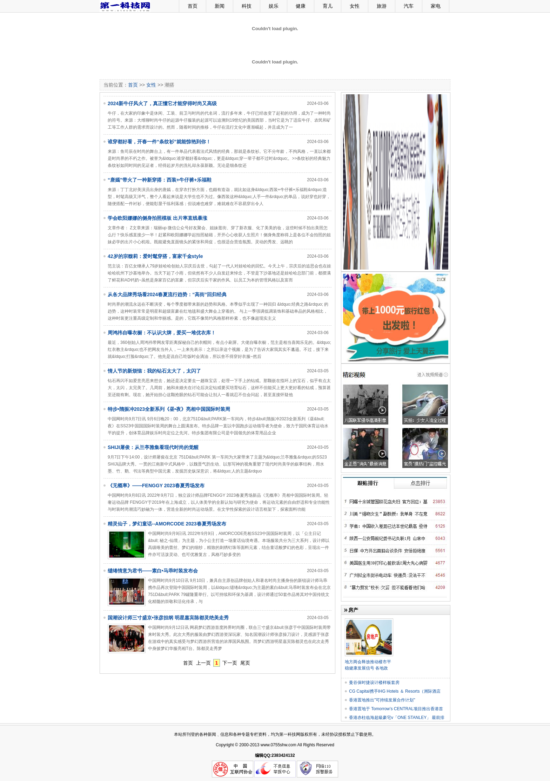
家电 (436, 6)
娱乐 (274, 6)
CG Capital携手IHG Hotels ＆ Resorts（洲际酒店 (395, 691)
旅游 (382, 6)
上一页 (203, 663)
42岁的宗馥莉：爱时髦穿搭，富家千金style (155, 256)
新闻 (219, 6)
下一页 (229, 663)
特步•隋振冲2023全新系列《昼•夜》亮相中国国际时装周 (169, 409)
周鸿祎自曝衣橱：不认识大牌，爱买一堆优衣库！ (162, 332)
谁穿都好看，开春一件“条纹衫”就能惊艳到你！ (159, 141)
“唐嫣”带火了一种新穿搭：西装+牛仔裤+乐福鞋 (160, 180)
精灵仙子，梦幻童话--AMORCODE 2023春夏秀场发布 (167, 524)
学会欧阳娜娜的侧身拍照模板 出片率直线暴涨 (157, 218)
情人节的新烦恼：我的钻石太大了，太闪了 (154, 371)
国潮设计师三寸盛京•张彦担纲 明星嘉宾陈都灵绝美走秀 (168, 617)
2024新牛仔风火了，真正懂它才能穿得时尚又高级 (162, 103)
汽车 (409, 6)
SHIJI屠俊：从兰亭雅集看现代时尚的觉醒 (153, 447)
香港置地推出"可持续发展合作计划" (382, 700)
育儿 (328, 6)
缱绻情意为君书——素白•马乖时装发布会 (153, 570)
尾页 (245, 663)
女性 (355, 6)
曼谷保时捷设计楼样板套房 (374, 682)
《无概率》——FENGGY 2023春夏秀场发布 (156, 485)
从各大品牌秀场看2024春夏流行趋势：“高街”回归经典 (167, 294)
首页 (192, 6)
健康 (301, 6)
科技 (246, 6)
